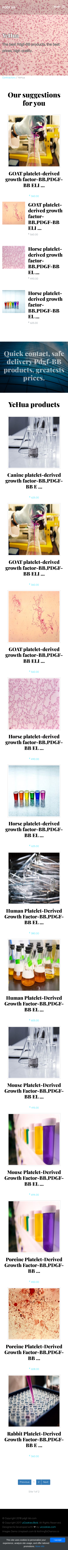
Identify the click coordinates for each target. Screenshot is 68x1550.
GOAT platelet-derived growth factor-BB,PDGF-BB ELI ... (34, 179)
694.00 (34, 1194)
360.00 (34, 196)
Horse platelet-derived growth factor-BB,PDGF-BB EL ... (34, 742)
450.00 (34, 1282)
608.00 (34, 1369)
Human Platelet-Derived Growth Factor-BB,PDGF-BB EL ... (34, 916)
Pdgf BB (8, 7)
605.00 (34, 1020)
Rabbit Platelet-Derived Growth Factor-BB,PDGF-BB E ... (34, 1439)
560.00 (34, 671)
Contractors (9, 77)
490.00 (34, 759)
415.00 (34, 1107)
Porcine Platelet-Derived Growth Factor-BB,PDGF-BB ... (34, 1265)
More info (39, 1546)
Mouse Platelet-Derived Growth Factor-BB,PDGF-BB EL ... (34, 1091)
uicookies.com (48, 1526)
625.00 (34, 497)
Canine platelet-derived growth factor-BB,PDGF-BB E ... (34, 480)
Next (45, 1482)
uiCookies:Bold (30, 1522)
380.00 (34, 933)
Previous (25, 1482)
